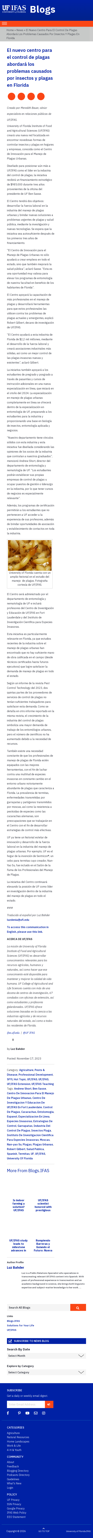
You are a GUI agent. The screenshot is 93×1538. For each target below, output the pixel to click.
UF (32, 1153)
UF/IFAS (32, 1079)
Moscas (45, 1139)
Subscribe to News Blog (31, 1341)
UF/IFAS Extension (18, 1084)
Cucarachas (28, 1112)
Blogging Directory (18, 1470)
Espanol (12, 1116)
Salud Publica (35, 1149)
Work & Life (14, 1445)
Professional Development (36, 1074)
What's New (14, 1483)
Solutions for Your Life (20, 1325)
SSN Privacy (14, 1504)
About (10, 1462)
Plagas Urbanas (43, 1144)
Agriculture (26, 1070)
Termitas (24, 1153)
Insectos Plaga (41, 1130)
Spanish (12, 1153)
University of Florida (76, 1531)
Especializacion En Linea (34, 1116)
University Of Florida (20, 1158)
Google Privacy (16, 1508)
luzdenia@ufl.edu (18, 919)
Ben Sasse (39, 1088)
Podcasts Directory (18, 1475)
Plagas (27, 1144)
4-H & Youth (14, 1450)
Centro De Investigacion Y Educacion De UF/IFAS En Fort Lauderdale (26, 1102)
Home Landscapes (18, 1441)
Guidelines (13, 1479)
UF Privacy (13, 1499)
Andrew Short (22, 1088)
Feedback (13, 1466)
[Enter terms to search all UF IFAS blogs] (38, 1307)
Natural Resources (18, 1437)
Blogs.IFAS (13, 1321)
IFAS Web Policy (16, 1512)
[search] (78, 1307)
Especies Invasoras (19, 1121)
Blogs (43, 9)
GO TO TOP (43, 1531)
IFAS (88, 1531)
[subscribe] (49, 1404)
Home (10, 30)
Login (10, 1487)
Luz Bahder (15, 1267)
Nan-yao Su (14, 1144)
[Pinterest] (19, 1413)
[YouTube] (27, 1413)
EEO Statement (16, 1517)
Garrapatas (25, 1125)
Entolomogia (45, 1112)
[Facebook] (8, 1413)
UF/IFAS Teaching (42, 1084)
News (19, 30)
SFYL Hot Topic (16, 1079)
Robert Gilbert (16, 1149)
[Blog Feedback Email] (35, 1413)
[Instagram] (43, 1413)
